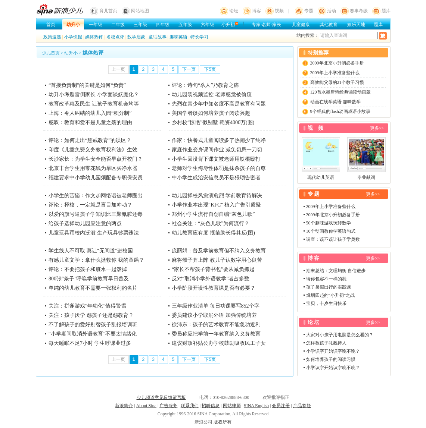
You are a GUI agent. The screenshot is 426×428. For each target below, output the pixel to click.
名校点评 (115, 37)
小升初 (228, 24)
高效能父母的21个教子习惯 (337, 82)
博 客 (314, 258)
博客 (256, 10)
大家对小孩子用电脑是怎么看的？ (339, 334)
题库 (386, 10)
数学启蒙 (136, 37)
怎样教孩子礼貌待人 (326, 343)
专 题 (314, 194)
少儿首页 (51, 53)
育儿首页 (108, 10)
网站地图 (140, 10)
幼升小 (73, 24)
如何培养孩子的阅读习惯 (330, 359)
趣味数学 (352, 101)
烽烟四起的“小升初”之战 (330, 295)
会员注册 (281, 405)
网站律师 (232, 405)
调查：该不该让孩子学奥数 (333, 239)
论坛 (233, 10)
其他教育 (329, 24)
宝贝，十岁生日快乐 (326, 303)
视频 (279, 10)
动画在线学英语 (326, 101)
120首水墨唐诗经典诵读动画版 (340, 92)
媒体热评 (94, 37)
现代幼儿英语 (320, 177)
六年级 (207, 24)
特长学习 (199, 37)
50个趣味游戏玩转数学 (328, 223)
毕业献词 (366, 177)
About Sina (146, 405)
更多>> (377, 128)
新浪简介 (124, 405)
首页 (50, 24)
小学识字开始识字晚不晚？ (333, 351)
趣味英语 (178, 37)
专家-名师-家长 (267, 24)
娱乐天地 (356, 24)
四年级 (163, 24)
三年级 (140, 24)
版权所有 (222, 422)
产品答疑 (302, 405)
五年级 (185, 24)
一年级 (95, 24)
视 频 (315, 128)
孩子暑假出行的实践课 (328, 287)
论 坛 (314, 322)
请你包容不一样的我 (326, 278)
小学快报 (73, 37)
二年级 (118, 24)
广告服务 (168, 405)
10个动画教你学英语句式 (330, 231)
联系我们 (190, 405)
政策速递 (52, 37)
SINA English (256, 405)
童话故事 (158, 37)
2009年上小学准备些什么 (335, 72)
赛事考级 (359, 10)
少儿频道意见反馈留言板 (161, 397)
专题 (308, 10)
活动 (331, 10)
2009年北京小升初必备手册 (337, 63)
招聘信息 (211, 405)
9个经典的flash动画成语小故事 (340, 111)
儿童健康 (301, 24)
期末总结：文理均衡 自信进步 (336, 270)
